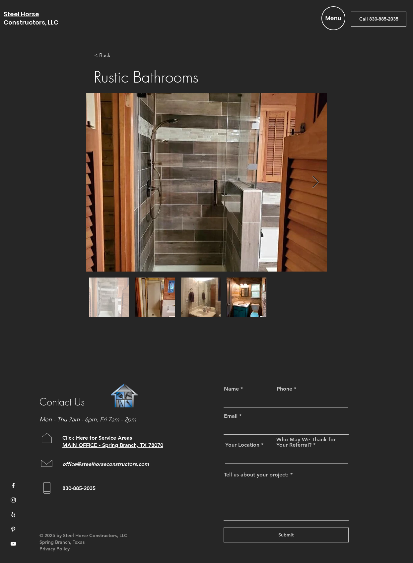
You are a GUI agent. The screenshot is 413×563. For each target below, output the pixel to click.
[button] (333, 18)
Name (231, 389)
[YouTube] (13, 543)
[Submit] (286, 535)
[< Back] (116, 55)
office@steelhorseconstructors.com (105, 464)
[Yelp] (13, 514)
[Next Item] (315, 182)
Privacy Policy (54, 549)
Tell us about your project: (256, 474)
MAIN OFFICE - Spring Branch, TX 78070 (112, 445)
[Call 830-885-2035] (378, 19)
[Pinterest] (13, 529)
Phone (284, 389)
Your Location (242, 445)
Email (231, 416)
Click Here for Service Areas (98, 438)
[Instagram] (13, 500)
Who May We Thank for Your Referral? (306, 442)
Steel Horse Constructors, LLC (31, 18)
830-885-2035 (79, 488)
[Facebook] (13, 485)
